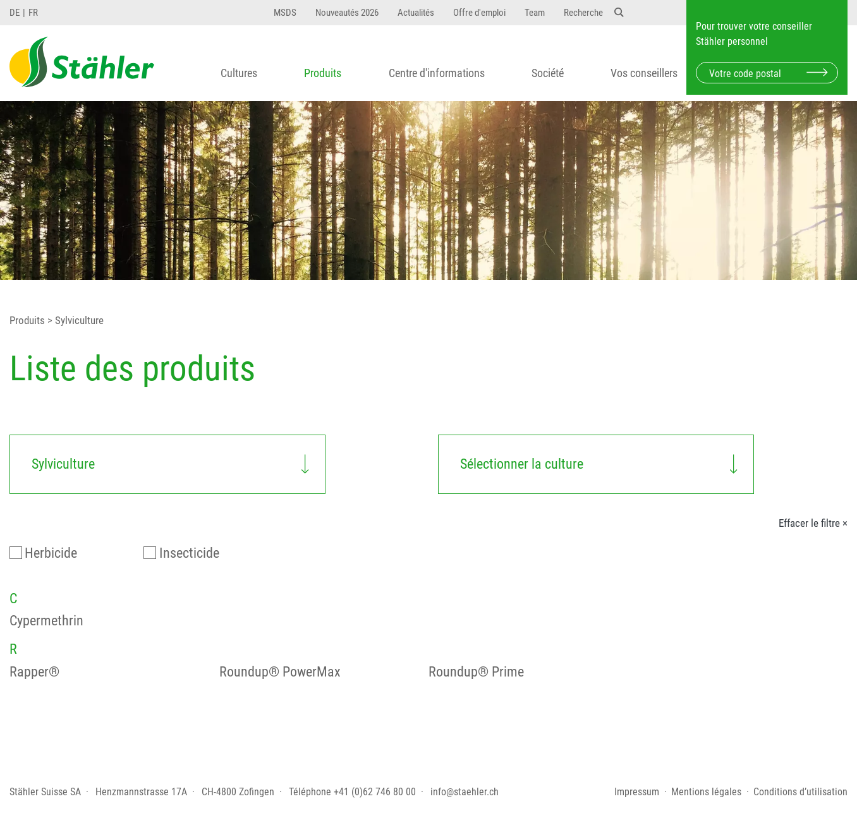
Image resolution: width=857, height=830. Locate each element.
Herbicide (51, 553)
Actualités (416, 12)
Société (548, 73)
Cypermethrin (46, 621)
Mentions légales (706, 792)
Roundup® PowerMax (280, 672)
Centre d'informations (437, 73)
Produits (322, 73)
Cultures (239, 73)
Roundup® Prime (476, 672)
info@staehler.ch (464, 792)
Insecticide (189, 553)
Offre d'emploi (479, 12)
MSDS (285, 12)
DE (14, 12)
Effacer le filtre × (813, 523)
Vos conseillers (644, 73)
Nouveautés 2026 (347, 12)
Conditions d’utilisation (800, 792)
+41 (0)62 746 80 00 (375, 792)
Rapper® (34, 672)
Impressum (636, 792)
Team (535, 12)
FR (33, 12)
